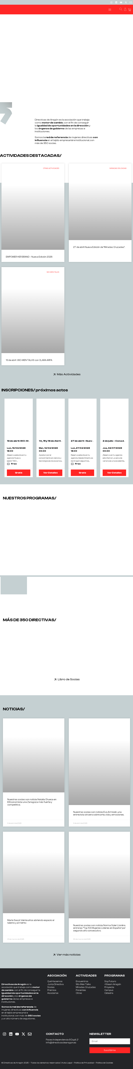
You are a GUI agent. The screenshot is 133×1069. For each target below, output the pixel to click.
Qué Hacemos (54, 981)
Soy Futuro (110, 981)
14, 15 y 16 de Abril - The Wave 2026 (61, 441)
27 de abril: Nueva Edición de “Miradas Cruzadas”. (99, 247)
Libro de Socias (69, 679)
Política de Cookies (104, 1063)
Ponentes (81, 990)
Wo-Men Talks (83, 984)
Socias (51, 987)
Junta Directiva (55, 984)
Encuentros (82, 981)
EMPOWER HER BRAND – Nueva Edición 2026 (29, 257)
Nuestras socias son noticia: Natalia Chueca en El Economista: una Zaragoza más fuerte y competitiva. (31, 802)
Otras (79, 993)
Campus (108, 990)
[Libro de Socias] (55, 679)
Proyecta (109, 987)
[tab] (14, 585)
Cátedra (108, 993)
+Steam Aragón (112, 984)
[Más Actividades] (54, 374)
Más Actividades (69, 374)
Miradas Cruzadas (86, 987)
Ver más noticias (69, 954)
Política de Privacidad (84, 1063)
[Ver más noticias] (54, 955)
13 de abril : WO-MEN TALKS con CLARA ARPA (29, 360)
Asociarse (52, 993)
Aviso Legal (66, 1063)
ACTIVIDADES (86, 975)
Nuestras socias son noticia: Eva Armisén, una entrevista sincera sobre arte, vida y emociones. (98, 813)
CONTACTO (55, 1034)
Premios (51, 990)
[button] (109, 9)
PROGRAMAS (114, 975)
